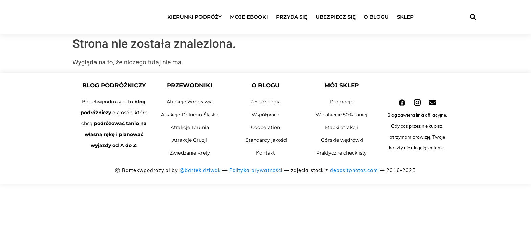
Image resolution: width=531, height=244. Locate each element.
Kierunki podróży (194, 17)
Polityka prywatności (255, 170)
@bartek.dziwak (200, 170)
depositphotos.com (354, 170)
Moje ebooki (249, 17)
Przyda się (291, 17)
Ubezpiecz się (336, 17)
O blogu (376, 17)
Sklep (405, 17)
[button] (473, 17)
